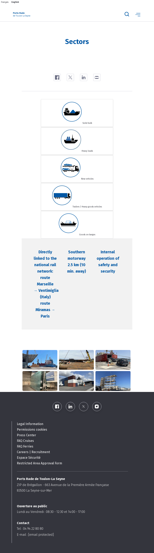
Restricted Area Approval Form (39, 463)
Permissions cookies (32, 429)
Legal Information (30, 424)
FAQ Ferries (25, 446)
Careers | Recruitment (33, 452)
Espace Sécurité (29, 458)
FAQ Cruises (25, 441)
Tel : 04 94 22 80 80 (30, 529)
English (15, 2)
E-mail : (35, 535)
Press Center (26, 435)
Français (4, 2)
